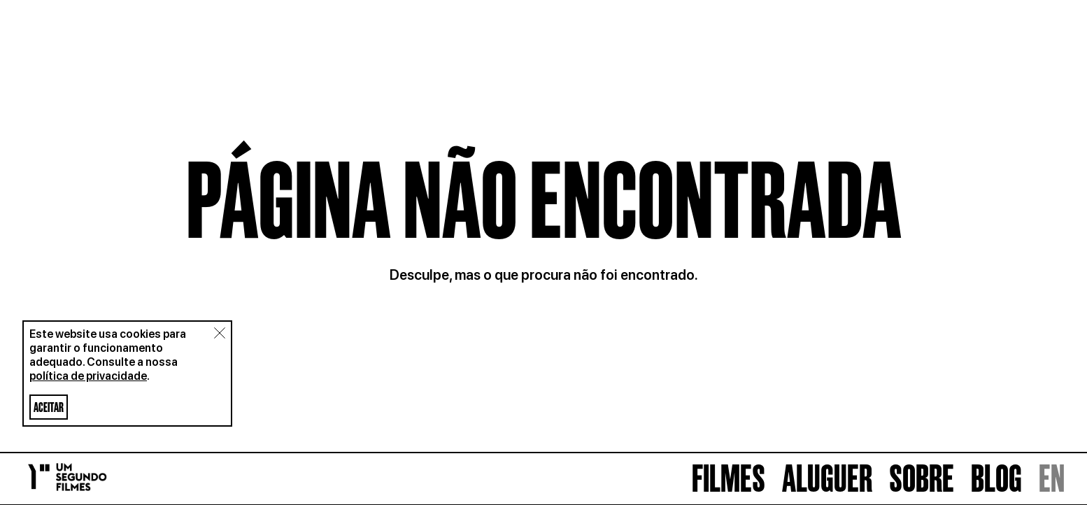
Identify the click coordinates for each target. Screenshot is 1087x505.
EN (1052, 479)
